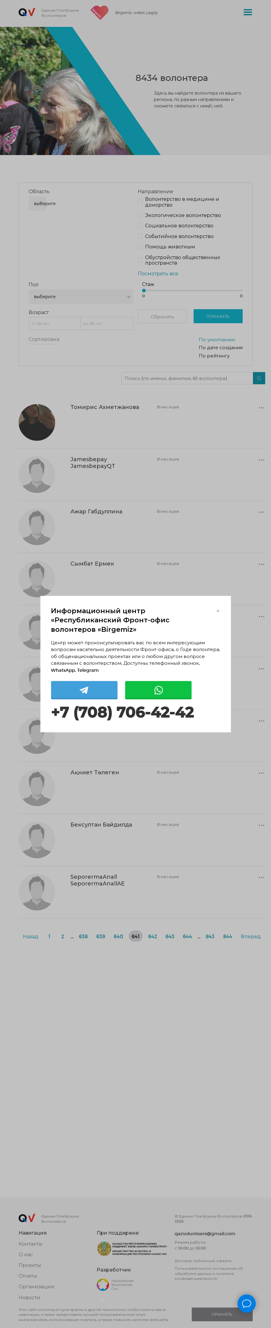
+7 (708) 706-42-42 (122, 713)
